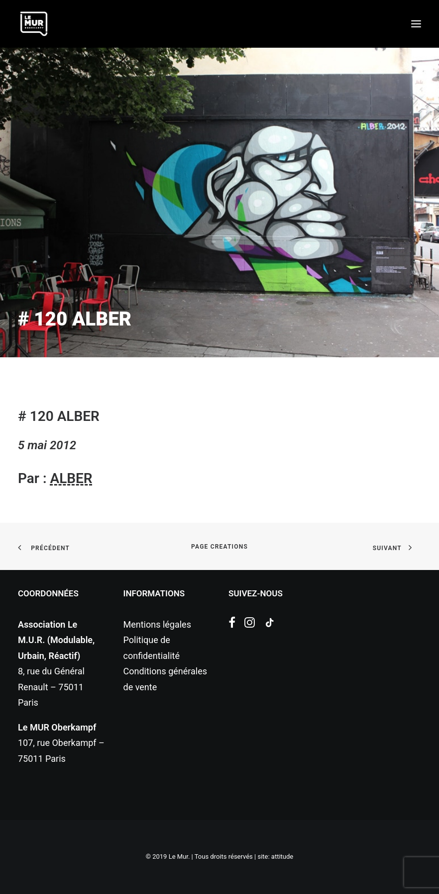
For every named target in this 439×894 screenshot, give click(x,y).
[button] (416, 24)
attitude (282, 856)
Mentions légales (157, 624)
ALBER (71, 478)
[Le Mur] (34, 24)
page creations (219, 546)
